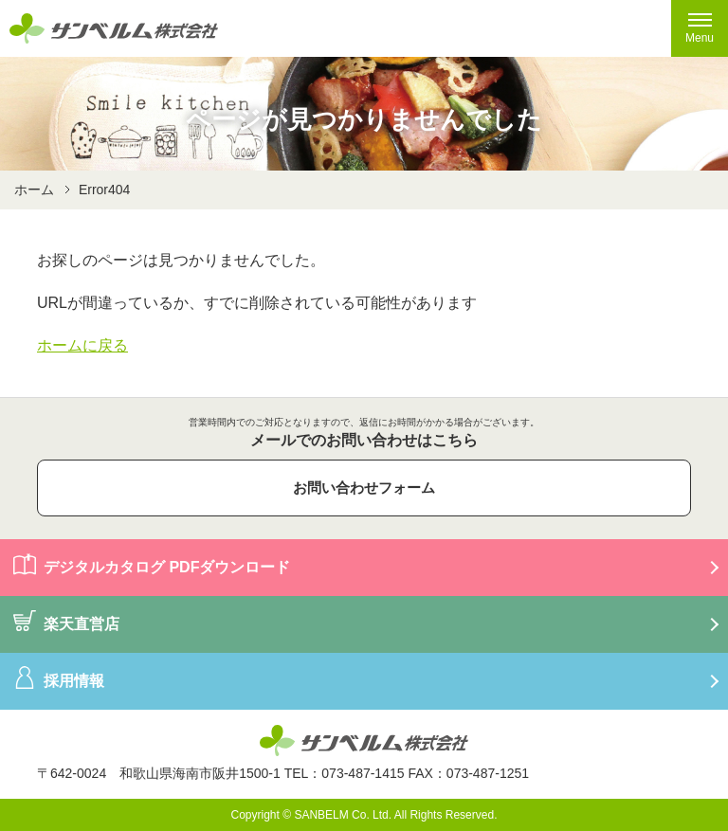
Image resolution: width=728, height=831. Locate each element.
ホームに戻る (82, 345)
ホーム (34, 189)
